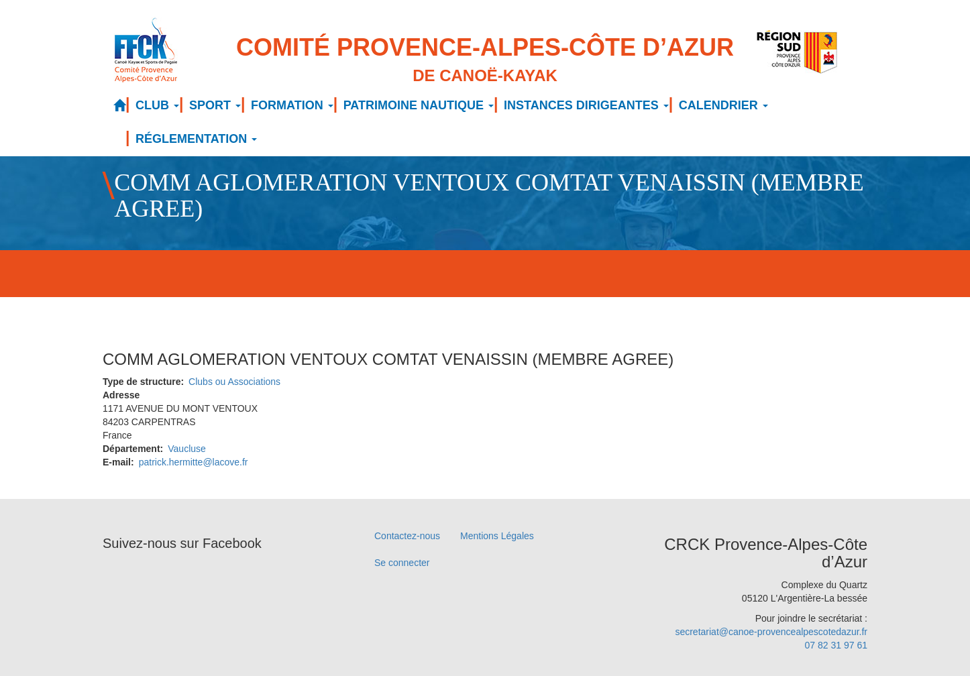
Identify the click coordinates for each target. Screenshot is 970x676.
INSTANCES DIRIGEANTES (586, 105)
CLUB (157, 105)
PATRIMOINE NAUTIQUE (418, 105)
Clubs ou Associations (234, 381)
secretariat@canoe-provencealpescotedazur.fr (771, 631)
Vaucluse (187, 448)
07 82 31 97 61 (836, 645)
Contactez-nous (407, 535)
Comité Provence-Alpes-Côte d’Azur (485, 61)
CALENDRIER (723, 105)
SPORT (215, 105)
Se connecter (402, 562)
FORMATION (292, 105)
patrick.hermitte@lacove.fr (193, 462)
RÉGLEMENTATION (196, 139)
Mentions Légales (497, 535)
